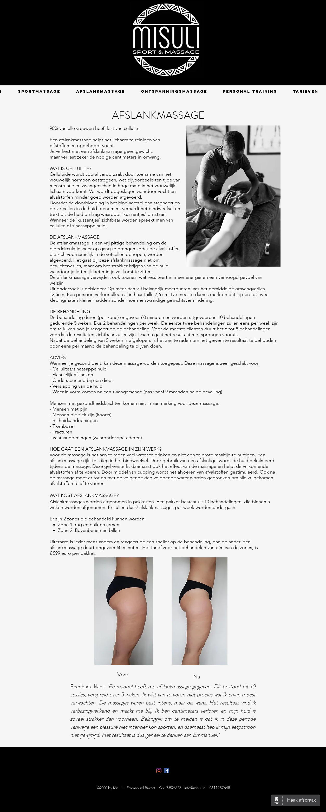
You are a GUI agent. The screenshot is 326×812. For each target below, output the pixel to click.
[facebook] (166, 770)
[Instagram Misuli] (158, 770)
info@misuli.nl (195, 787)
